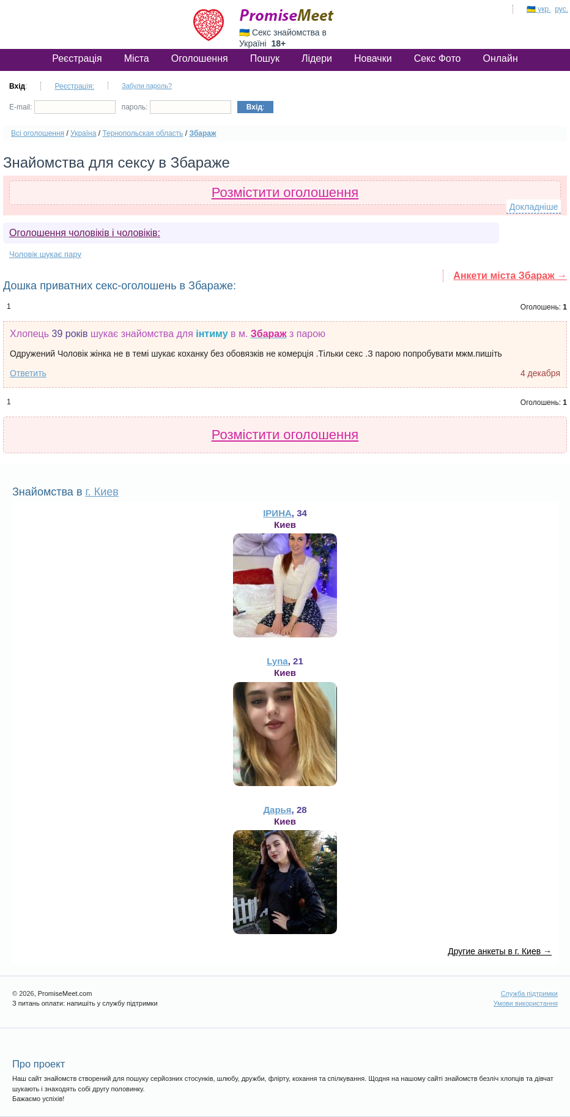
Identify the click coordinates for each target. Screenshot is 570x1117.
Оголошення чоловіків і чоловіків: (84, 233)
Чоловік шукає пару (45, 254)
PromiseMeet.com (287, 15)
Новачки (373, 58)
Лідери (317, 58)
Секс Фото (437, 58)
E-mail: (62, 107)
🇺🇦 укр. (539, 9)
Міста (136, 58)
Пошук (264, 58)
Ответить (28, 373)
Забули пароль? (147, 85)
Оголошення (199, 58)
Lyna (277, 661)
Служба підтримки (529, 993)
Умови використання (526, 1003)
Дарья (277, 809)
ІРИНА (277, 513)
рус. (561, 9)
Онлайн (500, 58)
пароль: (176, 107)
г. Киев (101, 492)
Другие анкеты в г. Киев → (500, 951)
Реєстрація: (74, 86)
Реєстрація (77, 58)
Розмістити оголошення (285, 192)
